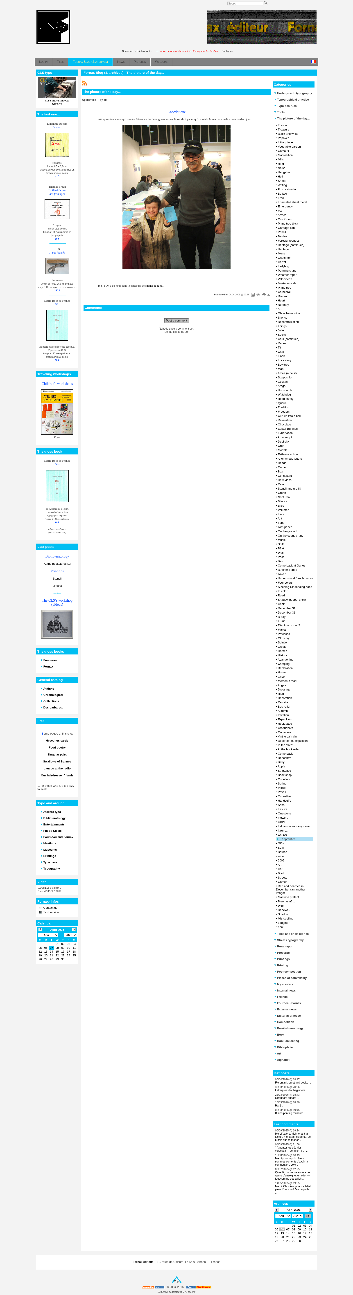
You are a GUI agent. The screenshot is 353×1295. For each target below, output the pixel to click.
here (281, 927)
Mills (281, 159)
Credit (282, 646)
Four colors (285, 582)
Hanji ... (279, 1105)
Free (281, 198)
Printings (282, 959)
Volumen (283, 510)
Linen (281, 356)
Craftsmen (284, 257)
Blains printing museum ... (290, 1113)
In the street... (287, 745)
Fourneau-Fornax (287, 1003)
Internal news (285, 990)
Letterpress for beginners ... (291, 1090)
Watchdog (284, 394)
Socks (282, 334)
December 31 (286, 608)
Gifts (281, 843)
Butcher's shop (287, 569)
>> (308, 1216)
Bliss (281, 505)
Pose (281, 557)
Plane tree (284, 287)
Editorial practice (287, 1015)
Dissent (282, 296)
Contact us (50, 907)
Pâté (281, 548)
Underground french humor (295, 578)
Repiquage (285, 723)
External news (285, 1009)
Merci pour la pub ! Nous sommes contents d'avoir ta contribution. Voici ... (291, 1161)
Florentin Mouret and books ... (293, 1082)
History (282, 655)
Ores (281, 445)
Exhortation (285, 433)
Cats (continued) (288, 339)
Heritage (283, 249)
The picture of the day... (292, 118)
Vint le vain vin (287, 736)
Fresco (282, 125)
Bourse (282, 852)
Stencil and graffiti (289, 488)
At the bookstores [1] (57, 563)
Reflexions (285, 480)
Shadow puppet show (292, 599)
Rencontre (284, 758)
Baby (281, 762)
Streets (282, 877)
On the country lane (290, 535)
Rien (281, 693)
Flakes (282, 629)
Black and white (288, 133)
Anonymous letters (290, 458)
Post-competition (287, 971)
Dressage (284, 689)
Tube (281, 522)
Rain (281, 484)
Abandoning (285, 659)
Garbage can (286, 227)
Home (282, 672)
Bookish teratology (288, 1028)
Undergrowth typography (293, 93)
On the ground (287, 531)
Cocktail (283, 381)
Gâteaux (283, 151)
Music (281, 540)
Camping (284, 663)
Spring (282, 783)
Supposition (285, 377)
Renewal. (284, 910)
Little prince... (286, 142)
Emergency (285, 206)
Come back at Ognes (291, 565)
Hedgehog (284, 172)
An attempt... (286, 437)
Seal (281, 847)
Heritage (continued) (291, 245)
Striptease (284, 770)
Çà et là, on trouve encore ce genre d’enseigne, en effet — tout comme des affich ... (292, 1175)
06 (282, 1229)
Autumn (283, 711)
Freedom (284, 411)
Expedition (285, 719)
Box (280, 471)
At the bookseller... (290, 749)
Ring (281, 163)
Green (282, 493)
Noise (281, 168)
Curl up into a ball (289, 416)
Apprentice (289, 839)
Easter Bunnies (288, 428)
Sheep (282, 180)
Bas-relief (284, 706)
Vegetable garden (289, 146)
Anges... (283, 685)
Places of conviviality (290, 978)
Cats (281, 351)
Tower (282, 574)
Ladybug (283, 266)
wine (281, 856)
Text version (51, 912)
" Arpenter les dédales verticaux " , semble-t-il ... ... (291, 1149)
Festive (282, 809)
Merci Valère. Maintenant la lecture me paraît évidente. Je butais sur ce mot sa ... (293, 1137)
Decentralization (288, 322)
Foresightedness (288, 240)
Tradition (283, 407)
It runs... (283, 830)
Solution (283, 642)
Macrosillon (285, 155)
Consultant (285, 475)
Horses (282, 651)
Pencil (282, 232)
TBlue (281, 621)
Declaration (285, 668)
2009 (281, 860)
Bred (281, 873)
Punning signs (287, 270)
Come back (285, 753)
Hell (280, 176)
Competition (284, 1022)
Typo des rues (285, 106)
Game (282, 467)
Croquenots (285, 728)
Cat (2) (282, 834)
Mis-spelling (285, 918)
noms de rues (154, 285)
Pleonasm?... (286, 901)
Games (282, 882)
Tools (279, 112)
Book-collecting (286, 1041)
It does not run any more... (295, 826)
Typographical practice (291, 99)
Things (282, 326)
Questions (284, 813)
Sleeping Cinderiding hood (295, 587)
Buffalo (282, 193)
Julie (281, 330)
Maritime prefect (288, 897)
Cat (280, 869)
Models (282, 450)
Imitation (283, 715)
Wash (281, 552)
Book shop (285, 775)
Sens (281, 805)
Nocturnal (284, 497)
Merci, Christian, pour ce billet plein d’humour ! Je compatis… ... (293, 1189)
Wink (281, 905)
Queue (282, 403)
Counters (284, 779)
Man (280, 369)
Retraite (283, 702)
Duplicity (283, 441)
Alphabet (282, 1059)
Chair (281, 604)
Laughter (283, 922)
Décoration (285, 698)
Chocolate (284, 424)
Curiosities (285, 796)
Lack (281, 514)
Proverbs (282, 952)
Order (281, 822)
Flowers (283, 817)
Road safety (285, 398)
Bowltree (283, 364)
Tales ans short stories (291, 933)
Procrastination (287, 189)
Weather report (287, 275)
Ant (280, 518)
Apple (281, 766)
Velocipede (285, 279)
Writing (282, 185)
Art (279, 864)
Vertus (282, 787)
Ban (280, 561)
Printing (281, 965)
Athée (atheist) (287, 373)
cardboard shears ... (287, 1097)
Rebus (282, 343)
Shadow (283, 914)
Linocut (57, 585)
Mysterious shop (288, 283)
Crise (281, 676)
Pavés (282, 792)
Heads (282, 463)
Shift (281, 544)
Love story (284, 360)
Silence (282, 317)
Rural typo (283, 946)
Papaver (283, 138)
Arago (281, 386)
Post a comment (176, 320)
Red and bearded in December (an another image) (290, 889)
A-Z (280, 309)
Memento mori (287, 681)
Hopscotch (285, 390)
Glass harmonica (289, 313)
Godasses (284, 732)
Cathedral (284, 292)
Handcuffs (284, 800)
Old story (284, 638)
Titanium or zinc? (289, 625)
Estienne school (288, 454)
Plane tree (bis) (288, 223)
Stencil (57, 578)
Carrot (282, 262)
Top (176, 1281)
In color (282, 591)
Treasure (284, 129)
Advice (282, 215)
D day (281, 616)
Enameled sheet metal (292, 202)
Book (279, 1034)
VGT (281, 210)
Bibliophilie (283, 1047)
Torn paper (285, 527)
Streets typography (289, 940)
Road (281, 595)
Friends (281, 996)
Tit (279, 347)
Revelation (285, 420)
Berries (282, 236)
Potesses (284, 634)
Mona (281, 253)
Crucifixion (285, 219)
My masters (283, 984)
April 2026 (294, 1210)
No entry (283, 304)
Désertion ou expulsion (293, 740)
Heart (281, 300)
